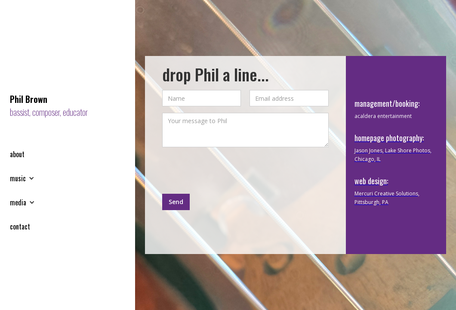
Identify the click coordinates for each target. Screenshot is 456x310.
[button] (26, 178)
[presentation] (227, 170)
